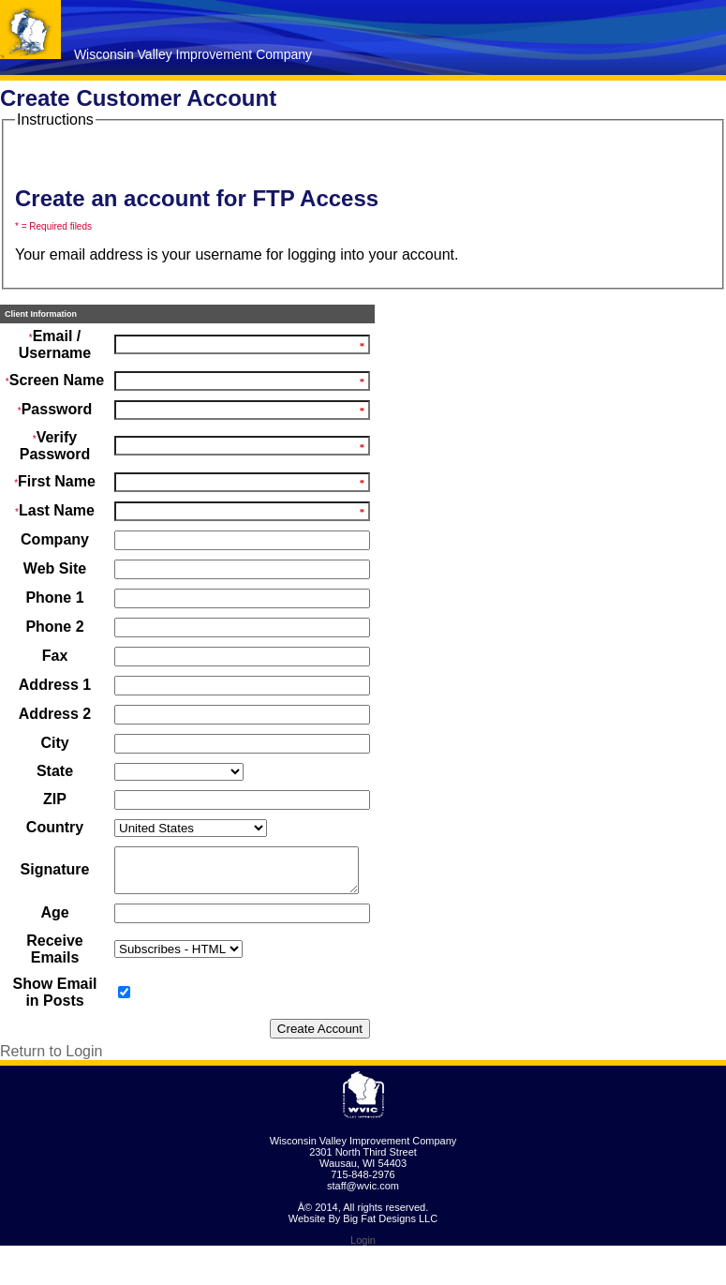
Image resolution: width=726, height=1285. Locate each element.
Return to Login (51, 1090)
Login (363, 1279)
